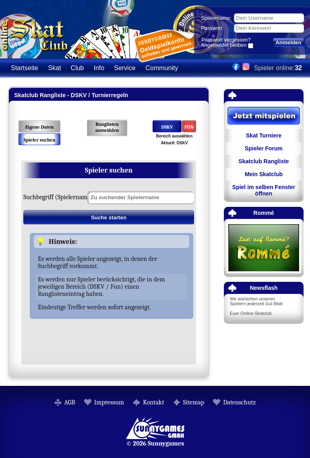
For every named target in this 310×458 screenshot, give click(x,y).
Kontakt (153, 402)
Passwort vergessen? (225, 40)
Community (162, 68)
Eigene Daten (39, 127)
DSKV (167, 127)
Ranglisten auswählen (107, 127)
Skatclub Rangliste (263, 161)
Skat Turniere (263, 135)
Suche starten (108, 217)
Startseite (24, 68)
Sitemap (194, 402)
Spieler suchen (39, 140)
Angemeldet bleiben (223, 45)
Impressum (109, 402)
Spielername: (216, 18)
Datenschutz (239, 402)
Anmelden (288, 43)
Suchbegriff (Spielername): (58, 197)
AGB (69, 402)
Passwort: (212, 28)
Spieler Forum (264, 148)
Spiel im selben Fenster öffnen (263, 190)
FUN (189, 127)
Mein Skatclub (264, 174)
